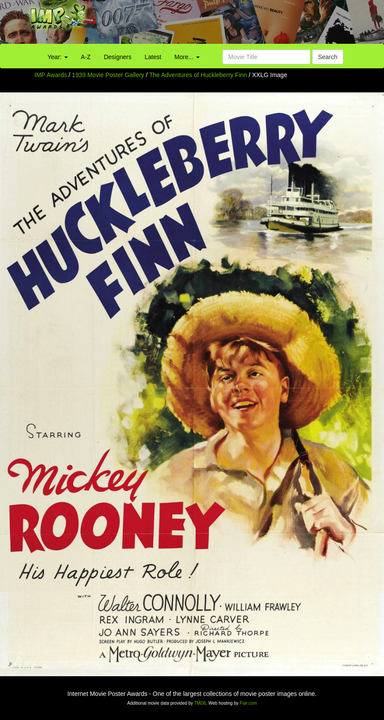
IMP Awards (51, 74)
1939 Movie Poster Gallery (108, 74)
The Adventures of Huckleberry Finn (199, 74)
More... (186, 56)
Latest (152, 56)
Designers (117, 56)
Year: (58, 56)
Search (327, 56)
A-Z (86, 56)
